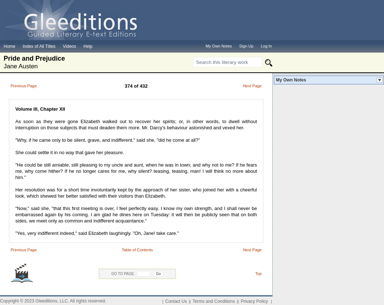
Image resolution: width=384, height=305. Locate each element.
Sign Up (246, 46)
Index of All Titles (39, 46)
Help (88, 46)
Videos (69, 46)
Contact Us (176, 301)
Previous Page (24, 86)
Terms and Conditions (214, 301)
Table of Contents (137, 250)
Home (9, 46)
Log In (266, 46)
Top (258, 273)
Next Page (252, 86)
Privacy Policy (254, 301)
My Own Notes (291, 80)
